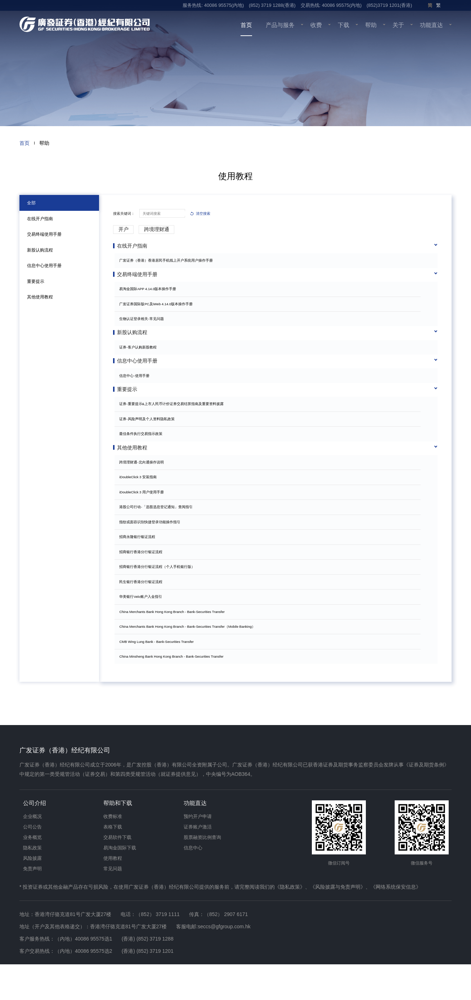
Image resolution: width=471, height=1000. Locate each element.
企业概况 (32, 852)
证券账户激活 (198, 862)
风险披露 (32, 894)
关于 (398, 25)
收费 (316, 25)
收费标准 (112, 852)
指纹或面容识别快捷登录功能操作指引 (152, 552)
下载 (343, 25)
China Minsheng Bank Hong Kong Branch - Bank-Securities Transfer (174, 686)
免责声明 (32, 904)
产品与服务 (280, 25)
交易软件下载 (117, 873)
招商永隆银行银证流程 (140, 567)
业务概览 (32, 873)
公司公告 (32, 862)
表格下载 (112, 862)
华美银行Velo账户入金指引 (143, 626)
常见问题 (112, 904)
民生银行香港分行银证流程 (143, 611)
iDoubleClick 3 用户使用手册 (144, 522)
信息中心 (193, 883)
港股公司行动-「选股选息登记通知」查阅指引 (158, 537)
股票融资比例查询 (202, 873)
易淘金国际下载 (119, 883)
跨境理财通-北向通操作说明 (144, 492)
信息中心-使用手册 (137, 393)
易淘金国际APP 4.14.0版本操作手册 (150, 295)
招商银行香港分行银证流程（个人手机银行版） (159, 597)
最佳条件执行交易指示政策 (143, 457)
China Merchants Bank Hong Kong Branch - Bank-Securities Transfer (174, 641)
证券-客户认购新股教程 (140, 359)
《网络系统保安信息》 (396, 922)
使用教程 (112, 894)
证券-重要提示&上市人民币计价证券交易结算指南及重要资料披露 (174, 428)
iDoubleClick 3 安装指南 (140, 507)
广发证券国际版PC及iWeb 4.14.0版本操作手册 (158, 310)
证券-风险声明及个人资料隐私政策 (149, 443)
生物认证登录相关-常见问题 (144, 325)
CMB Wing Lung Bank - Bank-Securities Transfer (159, 671)
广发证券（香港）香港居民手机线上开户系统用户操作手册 (168, 260)
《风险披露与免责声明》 (337, 922)
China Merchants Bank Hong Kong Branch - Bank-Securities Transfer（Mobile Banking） (190, 656)
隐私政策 (32, 883)
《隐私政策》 (290, 922)
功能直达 (431, 25)
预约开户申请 (198, 852)
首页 (246, 25)
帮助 (371, 25)
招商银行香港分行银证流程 (143, 581)
